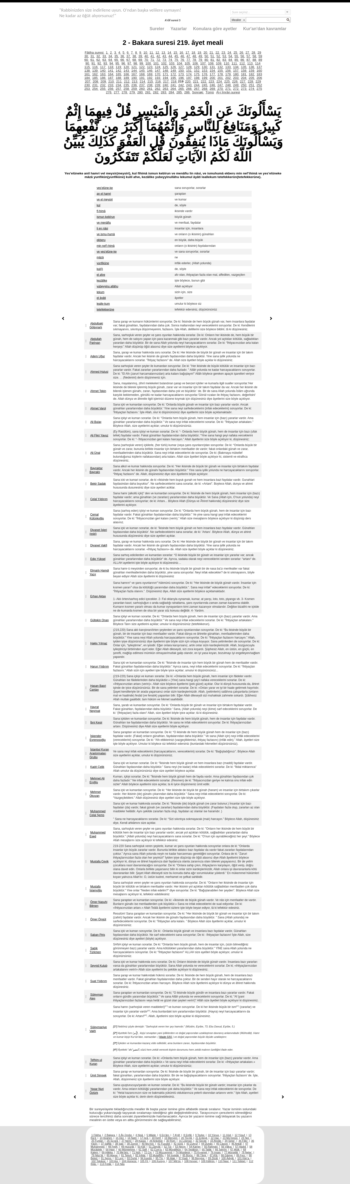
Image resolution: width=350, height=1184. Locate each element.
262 (158, 88)
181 (244, 74)
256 (111, 88)
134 (236, 67)
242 (181, 85)
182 (252, 74)
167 (134, 74)
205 (252, 78)
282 (156, 92)
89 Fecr (241, 1155)
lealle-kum (103, 303)
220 (188, 81)
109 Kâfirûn (208, 1161)
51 (212, 56)
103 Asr (114, 1161)
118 (111, 67)
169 (150, 74)
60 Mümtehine (127, 1149)
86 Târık (201, 1155)
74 (170, 60)
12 (157, 52)
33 (104, 56)
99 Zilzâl (213, 1158)
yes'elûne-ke (105, 188)
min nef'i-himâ (105, 246)
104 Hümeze (129, 1161)
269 (213, 88)
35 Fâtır (243, 1140)
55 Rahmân (211, 1146)
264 (173, 88)
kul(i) (100, 269)
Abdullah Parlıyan (95, 340)
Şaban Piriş (97, 934)
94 (111, 63)
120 (126, 67)
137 (259, 67)
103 (172, 63)
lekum (100, 292)
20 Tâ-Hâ (187, 1137)
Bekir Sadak (98, 483)
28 (253, 52)
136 (252, 67)
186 (103, 78)
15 (176, 52)
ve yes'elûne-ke (107, 251)
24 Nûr (245, 1137)
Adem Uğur (97, 356)
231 (95, 85)
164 (111, 74)
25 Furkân (97, 1140)
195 (173, 78)
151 (189, 70)
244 (197, 85)
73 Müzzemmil (164, 1152)
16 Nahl (132, 1137)
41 (152, 56)
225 (227, 81)
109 (219, 63)
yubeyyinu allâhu (107, 286)
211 (119, 81)
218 (174, 81)
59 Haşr (110, 1149)
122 (142, 67)
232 (103, 85)
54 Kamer (195, 1146)
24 (230, 52)
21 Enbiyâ (201, 1137)
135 (244, 67)
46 (183, 56)
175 (197, 74)
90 (87, 63)
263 (166, 88)
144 (134, 70)
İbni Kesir (96, 722)
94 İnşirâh (146, 1158)
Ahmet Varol (98, 408)
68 (134, 60)
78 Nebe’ (247, 1152)
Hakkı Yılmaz (98, 643)
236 (134, 85)
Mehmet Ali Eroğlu (96, 780)
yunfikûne (103, 263)
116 (95, 67)
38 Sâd (119, 1143)
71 (152, 60)
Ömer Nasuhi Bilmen (98, 904)
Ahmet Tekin (98, 391)
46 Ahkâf (236, 1143)
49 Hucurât (128, 1146)
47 (188, 56)
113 (250, 63)
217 (166, 81)
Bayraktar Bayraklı (95, 470)
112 (242, 63)
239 (158, 85)
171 (166, 74)
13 (164, 52)
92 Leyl (119, 1158)
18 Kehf (157, 1137)
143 (126, 70)
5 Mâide (152, 1135)
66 (122, 60)
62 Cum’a (156, 1149)
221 (196, 81)
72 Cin (148, 1152)
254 (95, 88)
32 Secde (201, 1140)
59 (260, 56)
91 (93, 63)
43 (164, 56)
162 (95, 74)
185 (95, 78)
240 (166, 85)
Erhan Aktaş (98, 596)
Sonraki (198, 92)
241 (173, 85)
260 (142, 88)
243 (189, 85)
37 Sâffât (106, 1143)
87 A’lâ (214, 1155)
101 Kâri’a (243, 1158)
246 (213, 85)
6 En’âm (164, 1135)
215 (151, 81)
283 (164, 92)
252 (259, 85)
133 (228, 67)
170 (158, 74)
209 (104, 81)
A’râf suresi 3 (172, 20)
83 (224, 60)
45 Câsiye (222, 1143)
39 (140, 56)
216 (158, 81)
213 (135, 81)
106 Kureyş (159, 1161)
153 (205, 70)
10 (145, 52)
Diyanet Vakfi (98, 545)
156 (228, 70)
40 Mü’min (148, 1143)
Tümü (210, 92)
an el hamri (104, 193)
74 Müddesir (183, 1152)
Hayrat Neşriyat (94, 709)
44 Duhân (207, 1143)
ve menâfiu (104, 222)
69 (140, 60)
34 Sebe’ (230, 1140)
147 (158, 70)
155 (220, 70)
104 (180, 63)
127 (181, 67)
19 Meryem (171, 1137)
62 (98, 60)
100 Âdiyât (227, 1158)
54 (231, 56)
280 (140, 92)
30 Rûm (171, 1140)
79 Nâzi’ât (97, 1155)
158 (244, 70)
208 (96, 81)
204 (244, 78)
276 (109, 92)
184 (87, 78)
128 (189, 67)
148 (166, 70)
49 (200, 56)
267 (197, 88)
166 (126, 74)
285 (179, 92)
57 (248, 56)
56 (243, 56)
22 (217, 52)
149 (173, 70)
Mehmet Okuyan (95, 794)
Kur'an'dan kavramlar (264, 28)
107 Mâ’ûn (175, 1161)
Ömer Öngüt (98, 919)
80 (206, 60)
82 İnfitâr (140, 1155)
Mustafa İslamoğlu (95, 888)
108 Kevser (191, 1161)
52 (218, 56)
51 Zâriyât (155, 1146)
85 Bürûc (188, 1155)
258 (126, 88)
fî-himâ (101, 211)
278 (124, 92)
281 (148, 92)
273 (244, 88)
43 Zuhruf (192, 1143)
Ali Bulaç (95, 422)
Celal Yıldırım (99, 499)
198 (197, 78)
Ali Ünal (95, 452)
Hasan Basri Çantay (97, 687)
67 (128, 60)
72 (158, 60)
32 (98, 56)
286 (187, 92)
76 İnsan (215, 1152)
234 (119, 85)
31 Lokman (186, 1140)
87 (248, 60)
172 (173, 74)
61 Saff (143, 1149)
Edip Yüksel (97, 559)
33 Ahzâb (216, 1140)
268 (205, 88)
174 (189, 74)
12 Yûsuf (240, 1135)
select (287, 12)
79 (200, 60)
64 (110, 60)
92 (99, 63)
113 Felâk (106, 1164)
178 (220, 74)
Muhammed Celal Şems (97, 813)
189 (126, 78)
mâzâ (100, 257)
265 (181, 88)
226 (235, 81)
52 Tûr (168, 1146)
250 (244, 85)
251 (252, 85)
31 (92, 56)
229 (258, 81)
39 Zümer (133, 1143)
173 (181, 74)
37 (128, 56)
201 (220, 78)
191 (142, 78)
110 (227, 63)
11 (151, 52)
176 (205, 74)
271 (228, 88)
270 (220, 88)
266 (189, 88)
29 (259, 52)
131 (213, 67)
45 (177, 56)
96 (123, 63)
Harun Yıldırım (99, 666)
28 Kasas (141, 1140)
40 (146, 56)
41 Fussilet (164, 1143)
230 (87, 85)
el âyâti (101, 298)
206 (259, 78)
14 (170, 52)
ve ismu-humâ (106, 234)
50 (206, 56)
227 (243, 81)
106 (195, 63)
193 (158, 78)
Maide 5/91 (165, 1036)
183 (259, 74)
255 (103, 88)
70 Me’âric (122, 1152)
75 (177, 60)
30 (86, 56)
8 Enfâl (187, 1135)
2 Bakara (110, 1135)
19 (199, 52)
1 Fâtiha (96, 1135)
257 (119, 88)
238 (150, 85)
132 (220, 67)
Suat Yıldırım (98, 981)
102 (164, 63)
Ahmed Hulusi (99, 371)
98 (136, 63)
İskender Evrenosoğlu (97, 738)
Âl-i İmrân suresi (228, 92)
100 (148, 63)
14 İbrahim (106, 1137)
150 (181, 70)
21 (211, 52)
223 (212, 81)
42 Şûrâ (178, 1143)
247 (220, 85)
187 (111, 78)
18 (193, 52)
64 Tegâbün (192, 1149)
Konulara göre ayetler (215, 28)
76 (183, 60)
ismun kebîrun (106, 217)
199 (205, 78)
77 (188, 60)
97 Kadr (183, 1158)
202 (228, 78)
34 (110, 56)
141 (111, 70)
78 (194, 60)
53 (224, 56)
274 (252, 88)
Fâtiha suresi (94, 52)
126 (173, 67)
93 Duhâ (132, 1158)
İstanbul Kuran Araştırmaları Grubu (99, 753)
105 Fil (144, 1161)
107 (203, 63)
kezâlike (102, 280)
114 (258, 63)
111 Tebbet (239, 1161)
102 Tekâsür (98, 1161)
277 (117, 92)
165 (119, 74)
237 (142, 85)
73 (164, 60)
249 (236, 85)
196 (181, 78)
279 (132, 92)
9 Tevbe (200, 1135)
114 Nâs (120, 1164)
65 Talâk (207, 1149)
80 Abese (112, 1155)
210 (111, 81)
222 (204, 81)
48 (194, 56)
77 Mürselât (231, 1152)
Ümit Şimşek (98, 1075)
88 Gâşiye (227, 1155)
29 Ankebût (156, 1140)
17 (187, 52)
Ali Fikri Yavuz (99, 435)
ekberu (101, 240)
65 (116, 60)
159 (252, 70)
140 (103, 70)
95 (117, 63)
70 (146, 60)
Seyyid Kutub (98, 965)
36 (122, 56)
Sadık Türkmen (95, 950)
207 (88, 81)
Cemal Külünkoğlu (96, 516)
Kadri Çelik (97, 767)
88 (254, 60)
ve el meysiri (105, 199)
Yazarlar (178, 28)
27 (247, 52)
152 (197, 70)
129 (197, 67)
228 (251, 81)
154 (213, 70)
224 (219, 81)
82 (218, 60)
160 (259, 70)
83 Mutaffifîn (156, 1155)
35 (116, 56)
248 (228, 85)
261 (150, 88)
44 (170, 56)
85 (237, 60)
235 (126, 85)
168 (142, 74)
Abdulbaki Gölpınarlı (96, 325)
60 (86, 60)
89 (260, 60)
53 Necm (180, 1146)
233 (111, 85)
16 (182, 52)
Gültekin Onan (99, 620)
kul (98, 205)
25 (236, 52)
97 (130, 63)
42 (158, 56)
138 (87, 70)
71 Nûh (136, 1152)
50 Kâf (142, 1146)
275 (259, 88)
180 (236, 74)
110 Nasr (223, 1161)
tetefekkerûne (105, 309)
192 (150, 78)
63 (104, 60)
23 (224, 52)
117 (103, 67)
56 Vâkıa (226, 1146)
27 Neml (126, 1140)
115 (87, 67)
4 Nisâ (139, 1135)
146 (150, 70)
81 (212, 60)
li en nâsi (102, 228)
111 (234, 63)
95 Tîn (159, 1158)
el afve (101, 274)
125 (166, 67)
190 (134, 78)
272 (236, 88)
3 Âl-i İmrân (126, 1135)
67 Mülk (235, 1149)
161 (87, 74)
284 (171, 92)
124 (158, 67)
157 (236, 70)
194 (166, 78)
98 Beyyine (198, 1158)
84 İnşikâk (173, 1155)
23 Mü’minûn (230, 1137)
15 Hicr (120, 1137)
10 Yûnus (214, 1135)
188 (119, 78)
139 (95, 70)
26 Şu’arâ (113, 1140)
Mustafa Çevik (99, 861)
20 (205, 52)
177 (213, 74)
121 (134, 67)
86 (243, 60)
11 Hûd (227, 1135)
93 (105, 63)
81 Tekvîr (126, 1155)
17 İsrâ (144, 1137)
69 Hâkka (108, 1152)
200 (213, 78)
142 (119, 70)
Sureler (157, 28)
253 (87, 88)
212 (127, 81)
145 (142, 70)
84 (231, 60)
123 (150, 67)
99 (141, 63)
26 (242, 52)
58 (254, 56)
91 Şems (106, 1158)
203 (236, 78)
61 (92, 60)
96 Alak (171, 1158)
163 (103, 74)
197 (189, 78)
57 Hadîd (241, 1146)
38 (134, 56)
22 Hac (215, 1137)
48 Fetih (113, 1146)
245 (205, 85)
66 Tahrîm (221, 1149)
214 (143, 81)
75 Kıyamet (201, 1152)
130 (205, 67)
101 (156, 63)
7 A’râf (177, 1135)
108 (211, 63)
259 (134, 88)
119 (119, 67)
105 (188, 63)
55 (237, 56)
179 (228, 74)
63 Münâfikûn (173, 1149)
